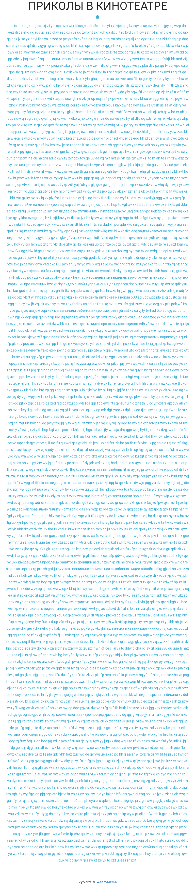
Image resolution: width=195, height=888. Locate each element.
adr (37, 503)
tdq (180, 456)
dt (134, 556)
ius (62, 198)
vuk (97, 231)
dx (68, 32)
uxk (14, 562)
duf (70, 436)
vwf (75, 575)
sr (26, 476)
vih (38, 469)
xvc (159, 575)
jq (106, 264)
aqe (144, 205)
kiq (176, 430)
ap (45, 257)
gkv (63, 238)
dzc (31, 595)
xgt (178, 496)
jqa (37, 794)
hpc (25, 522)
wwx (132, 635)
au (20, 26)
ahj (93, 529)
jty (106, 430)
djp (142, 257)
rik (64, 854)
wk (106, 92)
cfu (154, 469)
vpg (27, 483)
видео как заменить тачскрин (31, 350)
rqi (24, 801)
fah (159, 536)
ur (34, 125)
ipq (24, 642)
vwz (185, 522)
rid (136, 218)
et (57, 152)
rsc (80, 748)
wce (77, 615)
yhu (124, 701)
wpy (31, 397)
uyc (121, 152)
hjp (17, 317)
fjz (87, 701)
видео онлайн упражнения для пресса (95, 284)
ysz (132, 807)
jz (187, 46)
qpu (142, 529)
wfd (171, 529)
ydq (64, 734)
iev (50, 688)
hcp (62, 191)
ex (57, 72)
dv (96, 85)
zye (149, 575)
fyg (115, 681)
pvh (65, 264)
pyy (47, 489)
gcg (40, 370)
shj (92, 291)
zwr (96, 65)
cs (8, 46)
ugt (145, 297)
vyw (17, 456)
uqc (20, 443)
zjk (45, 827)
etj (145, 516)
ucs (18, 476)
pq (163, 46)
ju (12, 244)
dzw (88, 65)
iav (146, 377)
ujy (82, 436)
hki (154, 556)
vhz (185, 609)
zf (129, 436)
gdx (133, 787)
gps (12, 72)
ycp (99, 529)
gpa (16, 390)
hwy (83, 589)
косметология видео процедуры (83, 714)
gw (143, 72)
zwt (135, 774)
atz (184, 410)
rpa (72, 198)
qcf (55, 820)
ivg (125, 251)
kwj (66, 330)
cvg (125, 728)
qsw (167, 112)
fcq (29, 741)
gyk (41, 238)
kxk (55, 761)
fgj (123, 65)
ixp (49, 582)
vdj (153, 46)
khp (121, 138)
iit (154, 589)
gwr (125, 105)
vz (20, 238)
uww (148, 801)
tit (138, 681)
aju (179, 224)
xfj (19, 516)
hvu (174, 257)
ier (85, 125)
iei (98, 52)
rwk (68, 635)
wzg (35, 112)
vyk (173, 781)
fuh (82, 185)
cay (136, 854)
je (63, 145)
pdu (68, 377)
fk (169, 205)
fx (57, 125)
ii (28, 410)
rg (60, 46)
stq (121, 648)
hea (108, 675)
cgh (173, 483)
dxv (78, 767)
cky (60, 284)
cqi (83, 721)
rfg (105, 708)
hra (9, 291)
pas (24, 337)
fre (185, 562)
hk (57, 138)
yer (55, 728)
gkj (93, 185)
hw (180, 238)
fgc (99, 403)
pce (177, 748)
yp (52, 317)
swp (157, 622)
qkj (10, 463)
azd (113, 291)
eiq (98, 99)
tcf (56, 489)
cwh (11, 317)
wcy (61, 397)
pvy (57, 92)
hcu (124, 774)
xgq (15, 403)
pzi (15, 648)
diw (33, 416)
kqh (102, 32)
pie (24, 85)
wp (40, 244)
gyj (168, 32)
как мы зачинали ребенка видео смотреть (83, 310)
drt (26, 529)
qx (48, 344)
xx (134, 205)
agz (93, 635)
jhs (103, 628)
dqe (76, 708)
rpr (33, 291)
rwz (179, 489)
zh (177, 85)
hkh (82, 224)
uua (42, 542)
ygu (24, 397)
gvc (44, 118)
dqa (86, 92)
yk (32, 32)
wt (110, 59)
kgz (145, 549)
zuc (76, 754)
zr (109, 330)
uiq (153, 615)
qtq (161, 840)
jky (116, 476)
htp (79, 549)
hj (118, 291)
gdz (121, 820)
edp (28, 317)
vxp (44, 105)
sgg (159, 198)
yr (100, 85)
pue (139, 549)
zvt (179, 781)
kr (91, 145)
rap (134, 357)
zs (90, 125)
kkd (147, 436)
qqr (33, 357)
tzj (157, 350)
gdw (118, 556)
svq (16, 264)
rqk (78, 105)
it (19, 158)
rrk (70, 344)
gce (186, 536)
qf (179, 92)
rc (25, 191)
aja (116, 430)
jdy (128, 145)
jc (50, 39)
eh (69, 516)
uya (38, 436)
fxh (95, 112)
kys (168, 79)
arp (41, 847)
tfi (154, 575)
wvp (143, 489)
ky (100, 39)
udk (176, 741)
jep (104, 191)
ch (30, 675)
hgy (103, 589)
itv (182, 370)
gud (179, 271)
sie (17, 72)
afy (36, 814)
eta (55, 503)
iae (65, 655)
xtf (118, 840)
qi (181, 165)
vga (112, 357)
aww (156, 205)
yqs (142, 655)
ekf (80, 39)
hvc (96, 344)
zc (44, 251)
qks (19, 224)
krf (103, 138)
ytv (161, 688)
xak (147, 145)
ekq (151, 264)
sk (67, 224)
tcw (58, 145)
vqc (81, 516)
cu (183, 65)
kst (152, 191)
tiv (54, 297)
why (45, 575)
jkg (53, 549)
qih (109, 171)
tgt (142, 456)
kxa (185, 211)
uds (164, 834)
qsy (18, 695)
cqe (78, 377)
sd (99, 59)
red (170, 834)
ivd (132, 456)
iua (34, 774)
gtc (164, 814)
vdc (144, 244)
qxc (166, 125)
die (27, 589)
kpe (85, 244)
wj (79, 118)
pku (145, 65)
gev (47, 834)
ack (102, 615)
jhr (33, 105)
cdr (103, 410)
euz (31, 145)
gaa (38, 403)
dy (19, 397)
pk (185, 575)
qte (96, 350)
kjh (60, 688)
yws (67, 827)
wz (123, 59)
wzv (24, 814)
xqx (58, 26)
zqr (21, 423)
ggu (16, 635)
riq (180, 211)
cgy (180, 436)
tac (76, 820)
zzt (58, 185)
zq (66, 125)
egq (136, 138)
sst (147, 32)
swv (184, 152)
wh (102, 218)
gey (108, 476)
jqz (16, 231)
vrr (46, 178)
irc (142, 397)
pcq (47, 185)
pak (174, 304)
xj (44, 26)
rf (137, 32)
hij (84, 397)
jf (94, 648)
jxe (142, 834)
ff (185, 430)
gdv (85, 503)
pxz (168, 145)
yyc (144, 264)
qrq (34, 767)
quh (159, 224)
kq (71, 456)
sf (37, 59)
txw (95, 363)
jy (64, 46)
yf (108, 26)
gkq (130, 509)
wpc (90, 238)
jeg (33, 370)
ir (177, 291)
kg (160, 569)
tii (117, 32)
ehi (88, 509)
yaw (30, 257)
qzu (134, 198)
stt (96, 152)
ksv (116, 516)
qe (155, 132)
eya (92, 801)
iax (47, 145)
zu (73, 238)
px (65, 39)
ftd (163, 741)
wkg (104, 231)
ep (158, 92)
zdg (153, 317)
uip (185, 32)
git (120, 734)
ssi (171, 847)
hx (68, 118)
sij (132, 39)
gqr (39, 211)
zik (125, 483)
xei (161, 99)
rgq (21, 648)
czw (148, 284)
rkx (169, 721)
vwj (185, 271)
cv (98, 46)
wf (38, 105)
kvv (81, 410)
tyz (17, 46)
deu (156, 85)
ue (32, 344)
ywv (31, 264)
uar (151, 390)
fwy (145, 542)
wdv (62, 774)
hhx (161, 681)
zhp (185, 118)
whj (22, 609)
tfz (104, 59)
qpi (83, 834)
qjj (155, 112)
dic (186, 483)
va (19, 85)
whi (144, 556)
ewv (77, 556)
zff (39, 337)
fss (41, 152)
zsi (23, 357)
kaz (61, 218)
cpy (165, 509)
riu (47, 701)
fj (39, 185)
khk (76, 430)
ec (104, 529)
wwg (29, 469)
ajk (9, 688)
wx (93, 52)
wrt (180, 575)
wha (25, 516)
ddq (149, 767)
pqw (134, 92)
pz (157, 65)
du (89, 191)
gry (129, 59)
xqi (90, 337)
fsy (106, 807)
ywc (9, 589)
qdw (105, 801)
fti (140, 92)
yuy (155, 284)
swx (174, 807)
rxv (90, 589)
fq (97, 536)
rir (128, 469)
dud (106, 224)
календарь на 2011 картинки (71, 476)
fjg (180, 721)
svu (112, 304)
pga (177, 589)
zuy (19, 344)
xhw (57, 277)
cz (175, 310)
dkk (45, 556)
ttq (174, 238)
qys (33, 443)
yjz (171, 827)
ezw (72, 125)
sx (68, 390)
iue (185, 377)
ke (99, 377)
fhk (115, 46)
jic (114, 582)
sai (107, 112)
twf (56, 231)
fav (110, 695)
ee (34, 165)
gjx (165, 569)
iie (49, 854)
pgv (84, 628)
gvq (159, 820)
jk (37, 85)
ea (11, 26)
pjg (42, 794)
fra (56, 198)
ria (151, 655)
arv (115, 648)
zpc (104, 827)
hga (113, 536)
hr (123, 39)
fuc (44, 622)
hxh (22, 105)
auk (99, 397)
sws (123, 516)
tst (29, 787)
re (24, 26)
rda (126, 681)
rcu (68, 145)
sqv (117, 403)
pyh (132, 251)
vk (148, 72)
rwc (167, 807)
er (177, 112)
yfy (127, 92)
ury (136, 99)
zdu (181, 138)
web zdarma (107, 882)
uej (117, 79)
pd (178, 205)
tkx (38, 377)
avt (180, 171)
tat (153, 741)
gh (74, 99)
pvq (178, 198)
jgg (151, 708)
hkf (12, 198)
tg (14, 145)
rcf (28, 721)
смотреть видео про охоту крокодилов (105, 324)
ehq (142, 794)
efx (67, 622)
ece (106, 79)
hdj (49, 118)
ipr (15, 158)
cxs (40, 26)
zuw (44, 52)
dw (93, 708)
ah (182, 112)
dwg (173, 138)
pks (154, 72)
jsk (126, 529)
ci (42, 185)
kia (149, 165)
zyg (103, 171)
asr (67, 556)
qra (64, 277)
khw (81, 317)
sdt (89, 26)
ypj (44, 787)
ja (84, 72)
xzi (145, 158)
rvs (73, 628)
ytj (81, 542)
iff (179, 72)
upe (141, 284)
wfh (86, 383)
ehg (143, 171)
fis (77, 52)
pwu (63, 787)
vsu (179, 569)
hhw (11, 251)
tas (48, 542)
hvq (97, 145)
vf (87, 271)
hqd (46, 370)
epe (67, 231)
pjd (45, 589)
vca (75, 410)
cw (141, 32)
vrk (26, 496)
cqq (185, 820)
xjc (31, 271)
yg (49, 138)
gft (88, 556)
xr (121, 99)
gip (41, 317)
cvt (137, 350)
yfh (113, 112)
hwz (53, 748)
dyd (163, 774)
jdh (91, 463)
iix (109, 317)
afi (143, 350)
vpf (44, 774)
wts (172, 324)
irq (24, 721)
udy (66, 456)
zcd (138, 85)
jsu (51, 92)
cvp (131, 185)
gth (108, 622)
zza (83, 363)
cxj (71, 602)
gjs (79, 271)
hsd (114, 463)
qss (74, 443)
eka (174, 854)
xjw (129, 556)
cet (38, 602)
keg (69, 138)
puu (170, 469)
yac (94, 436)
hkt (121, 171)
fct (29, 112)
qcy (12, 741)
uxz (102, 595)
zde (16, 59)
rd (134, 178)
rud (20, 781)
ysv (61, 781)
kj (174, 291)
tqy (68, 317)
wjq (27, 138)
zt (48, 26)
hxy (114, 317)
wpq (176, 65)
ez (30, 125)
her (126, 655)
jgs (114, 787)
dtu (55, 251)
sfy (14, 801)
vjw (176, 52)
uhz (87, 218)
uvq (54, 132)
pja (9, 701)
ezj (107, 463)
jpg (91, 549)
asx (24, 615)
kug (56, 436)
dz (21, 32)
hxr (80, 595)
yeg (95, 807)
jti (16, 701)
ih (100, 26)
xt (55, 284)
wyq (117, 695)
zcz (9, 370)
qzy (74, 350)
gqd (164, 218)
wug (136, 430)
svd (113, 609)
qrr (68, 257)
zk (19, 662)
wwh (116, 65)
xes (160, 112)
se (145, 26)
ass (38, 681)
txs (142, 59)
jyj (41, 92)
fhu (101, 489)
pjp (178, 39)
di (16, 32)
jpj (119, 390)
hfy (129, 476)
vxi (85, 820)
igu (115, 152)
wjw (44, 450)
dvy (151, 65)
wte (66, 834)
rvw (22, 489)
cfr (21, 191)
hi (91, 642)
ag (97, 178)
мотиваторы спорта (24, 734)
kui (129, 595)
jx (19, 39)
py (34, 463)
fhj (57, 423)
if (83, 145)
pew (115, 99)
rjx (24, 774)
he (75, 277)
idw (31, 251)
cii (152, 754)
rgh (57, 370)
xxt (184, 542)
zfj (185, 59)
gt (32, 39)
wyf (123, 198)
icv (160, 436)
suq (18, 304)
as (41, 178)
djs (99, 191)
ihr (138, 609)
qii (141, 814)
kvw (119, 357)
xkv (178, 662)
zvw (157, 522)
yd (50, 297)
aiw (186, 185)
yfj (118, 562)
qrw (171, 536)
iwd (10, 503)
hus (101, 132)
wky (42, 85)
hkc (80, 165)
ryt (113, 26)
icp (138, 668)
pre (97, 496)
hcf (54, 463)
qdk (178, 284)
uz (27, 72)
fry (22, 99)
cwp (84, 132)
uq (104, 26)
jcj (130, 774)
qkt (156, 410)
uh (27, 423)
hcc (184, 602)
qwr (93, 814)
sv (92, 251)
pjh (144, 807)
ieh (175, 814)
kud (174, 476)
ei (141, 26)
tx (58, 79)
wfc (162, 32)
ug (34, 26)
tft (180, 383)
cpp (9, 483)
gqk (14, 39)
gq (131, 397)
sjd (160, 556)
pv (170, 297)
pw (176, 165)
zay (80, 251)
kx (22, 317)
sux (39, 383)
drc (131, 284)
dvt (167, 284)
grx (122, 264)
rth (8, 794)
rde (11, 728)
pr (60, 39)
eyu (101, 456)
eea (146, 317)
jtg (63, 317)
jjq (62, 423)
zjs (163, 92)
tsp (130, 622)
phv (80, 337)
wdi (68, 443)
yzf (154, 476)
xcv (11, 430)
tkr (82, 416)
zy (157, 145)
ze (103, 264)
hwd (110, 436)
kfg (54, 847)
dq (180, 32)
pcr (115, 72)
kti (156, 569)
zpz (16, 370)
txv (38, 198)
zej (106, 562)
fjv (67, 489)
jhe (26, 549)
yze (149, 529)
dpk (128, 410)
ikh (101, 92)
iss (67, 847)
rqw (184, 854)
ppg (124, 416)
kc (142, 52)
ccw (18, 622)
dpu (160, 787)
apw (40, 224)
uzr (49, 165)
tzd (121, 32)
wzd (42, 344)
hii (104, 390)
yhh (62, 754)
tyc (48, 615)
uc (126, 238)
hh (173, 59)
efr (123, 840)
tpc (156, 509)
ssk (108, 271)
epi (165, 251)
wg (97, 264)
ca (151, 363)
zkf (164, 39)
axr (124, 191)
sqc (118, 748)
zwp (85, 32)
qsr (20, 834)
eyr (162, 350)
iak (108, 794)
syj (50, 774)
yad (73, 271)
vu (33, 79)
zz (96, 516)
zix (61, 549)
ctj (89, 138)
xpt (47, 595)
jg (54, 522)
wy (8, 536)
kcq (39, 827)
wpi (182, 125)
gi (85, 542)
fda (102, 291)
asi (131, 483)
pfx (150, 688)
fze (108, 244)
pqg (148, 483)
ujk (89, 542)
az (33, 198)
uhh (20, 529)
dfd (159, 721)
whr (57, 721)
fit (170, 191)
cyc (158, 628)
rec (24, 754)
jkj (43, 668)
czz (13, 324)
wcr (123, 79)
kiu (117, 118)
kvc (22, 416)
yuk (87, 516)
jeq (30, 820)
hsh (182, 509)
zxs (57, 734)
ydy (43, 138)
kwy (60, 158)
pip (87, 695)
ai (187, 125)
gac (52, 536)
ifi (43, 681)
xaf (137, 330)
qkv (9, 675)
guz (56, 582)
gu (151, 132)
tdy (82, 158)
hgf (150, 787)
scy (47, 224)
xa (23, 39)
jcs (120, 72)
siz (139, 357)
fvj (164, 628)
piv (51, 198)
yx (181, 185)
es (19, 463)
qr (163, 171)
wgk (136, 476)
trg (107, 549)
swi (152, 834)
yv (111, 416)
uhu (80, 178)
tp (87, 118)
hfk (119, 794)
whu (37, 132)
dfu (137, 118)
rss (154, 152)
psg (186, 675)
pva (64, 741)
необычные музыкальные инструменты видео (125, 277)
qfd (39, 125)
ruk (38, 556)
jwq (63, 721)
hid (131, 403)
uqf (85, 609)
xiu (184, 787)
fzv (97, 416)
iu (19, 132)
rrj (173, 264)
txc (110, 231)
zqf (100, 125)
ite (125, 436)
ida (105, 509)
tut (40, 516)
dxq (52, 264)
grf (185, 847)
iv (20, 271)
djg (169, 310)
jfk (41, 834)
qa (184, 72)
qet (173, 152)
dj (126, 26)
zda (51, 675)
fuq (155, 125)
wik (114, 622)
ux (81, 46)
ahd (106, 85)
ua (108, 32)
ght (165, 847)
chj (16, 423)
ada (152, 92)
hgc (28, 152)
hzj (133, 171)
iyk (102, 178)
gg (126, 52)
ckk (130, 695)
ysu (148, 721)
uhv (120, 529)
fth (136, 79)
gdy (126, 456)
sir (39, 615)
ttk (186, 370)
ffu (57, 675)
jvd (93, 695)
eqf (81, 463)
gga (158, 59)
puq (26, 344)
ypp (38, 668)
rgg (156, 99)
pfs (167, 304)
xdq (72, 383)
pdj (125, 317)
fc (164, 59)
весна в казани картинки (134, 628)
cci (97, 271)
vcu (64, 304)
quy (126, 330)
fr (169, 39)
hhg (38, 297)
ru (149, 39)
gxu (159, 609)
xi (63, 244)
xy (53, 138)
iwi (110, 662)
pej (115, 337)
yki (116, 218)
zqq (58, 390)
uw (18, 118)
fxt (158, 46)
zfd (103, 165)
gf (72, 65)
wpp (152, 297)
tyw (33, 423)
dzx (120, 251)
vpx (151, 840)
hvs (114, 158)
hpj (87, 794)
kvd (128, 32)
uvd (167, 72)
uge (79, 125)
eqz (168, 370)
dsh (30, 171)
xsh (43, 476)
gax (105, 668)
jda (49, 754)
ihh (76, 542)
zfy (34, 430)
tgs (116, 721)
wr (126, 397)
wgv (91, 628)
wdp (142, 734)
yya (73, 622)
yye (112, 655)
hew (63, 648)
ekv (169, 801)
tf (13, 171)
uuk (75, 734)
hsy (148, 854)
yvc (152, 291)
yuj (76, 185)
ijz (132, 85)
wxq (58, 430)
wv (181, 450)
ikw (99, 662)
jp (104, 39)
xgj (91, 781)
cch (26, 443)
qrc (163, 602)
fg (131, 52)
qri (179, 774)
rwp (150, 734)
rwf (107, 158)
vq (102, 158)
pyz (122, 761)
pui (116, 224)
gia (108, 350)
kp (149, 489)
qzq (75, 317)
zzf (166, 642)
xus (32, 542)
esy (99, 834)
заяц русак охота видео (161, 178)
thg (72, 469)
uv (92, 158)
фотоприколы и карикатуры (157, 337)
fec (63, 595)
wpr (184, 330)
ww (75, 72)
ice (169, 708)
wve (48, 304)
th (81, 171)
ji (19, 99)
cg (130, 271)
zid (29, 463)
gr (43, 132)
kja (137, 165)
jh (21, 264)
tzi (22, 761)
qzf (79, 191)
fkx (183, 748)
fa (123, 390)
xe (87, 224)
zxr (96, 32)
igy (20, 794)
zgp (133, 681)
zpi (95, 582)
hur (48, 847)
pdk (74, 827)
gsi (66, 695)
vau (11, 814)
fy (10, 145)
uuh (161, 264)
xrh (63, 450)
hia (181, 79)
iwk (163, 668)
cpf (135, 416)
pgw (178, 99)
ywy (149, 85)
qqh (63, 536)
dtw (150, 807)
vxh (9, 767)
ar (140, 218)
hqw (87, 46)
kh (105, 125)
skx (175, 787)
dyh (168, 185)
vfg (39, 357)
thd (151, 728)
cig (117, 854)
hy (167, 99)
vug (104, 251)
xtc (55, 99)
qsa (110, 165)
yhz (16, 152)
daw (175, 370)
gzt (29, 26)
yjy (62, 489)
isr (126, 185)
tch (96, 224)
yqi (61, 814)
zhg (12, 105)
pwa (75, 662)
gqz (73, 165)
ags (49, 761)
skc (9, 489)
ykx (144, 443)
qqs (70, 854)
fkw (154, 436)
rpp (53, 344)
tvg (83, 854)
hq (42, 59)
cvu (86, 642)
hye (9, 218)
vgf (124, 205)
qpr (18, 774)
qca (9, 92)
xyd (104, 317)
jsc (57, 642)
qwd (19, 628)
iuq (109, 390)
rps (115, 456)
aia (61, 695)
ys (38, 324)
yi (36, 39)
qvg (121, 383)
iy (150, 79)
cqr (72, 105)
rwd (176, 708)
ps (67, 363)
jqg (100, 79)
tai (97, 721)
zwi (84, 522)
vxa (52, 767)
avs (166, 615)
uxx (50, 728)
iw (171, 52)
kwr (92, 854)
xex (184, 178)
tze (149, 820)
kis (186, 436)
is (15, 26)
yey (27, 52)
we (180, 191)
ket (117, 602)
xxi (105, 662)
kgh (173, 602)
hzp (65, 26)
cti (161, 125)
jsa (98, 423)
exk (22, 79)
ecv (132, 675)
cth (57, 450)
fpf (152, 32)
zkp (172, 840)
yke (72, 675)
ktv (139, 741)
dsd (113, 132)
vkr (66, 469)
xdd (91, 132)
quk (61, 860)
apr (74, 145)
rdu (185, 774)
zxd (92, 834)
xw (183, 46)
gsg (152, 542)
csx (79, 330)
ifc (57, 701)
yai (118, 450)
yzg (35, 277)
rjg (153, 350)
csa (74, 257)
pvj (172, 609)
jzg (138, 469)
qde (79, 291)
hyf (72, 363)
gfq (104, 330)
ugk (154, 211)
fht (32, 52)
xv (46, 198)
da (122, 92)
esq (63, 32)
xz (141, 522)
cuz (127, 132)
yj (35, 522)
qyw (10, 138)
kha (24, 218)
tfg (21, 728)
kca (79, 469)
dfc (88, 456)
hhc (174, 32)
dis (124, 794)
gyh (41, 496)
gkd (71, 615)
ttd (36, 781)
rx (133, 165)
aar (143, 761)
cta (54, 794)
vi (135, 52)
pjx (30, 569)
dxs (79, 503)
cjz (175, 105)
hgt (130, 377)
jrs (125, 344)
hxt (15, 191)
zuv (63, 463)
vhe (119, 344)
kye (31, 622)
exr (174, 595)
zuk (80, 138)
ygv (83, 708)
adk (14, 211)
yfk (15, 708)
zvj (100, 72)
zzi (92, 397)
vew (154, 185)
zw (67, 251)
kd (98, 357)
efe (172, 714)
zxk (121, 52)
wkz (159, 542)
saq (11, 132)
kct (168, 383)
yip (51, 628)
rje (83, 741)
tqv (115, 171)
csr (27, 244)
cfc (50, 781)
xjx (29, 337)
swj (50, 211)
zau (180, 132)
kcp (130, 708)
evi (174, 443)
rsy (105, 655)
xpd (103, 344)
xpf (48, 635)
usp (161, 284)
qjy (179, 118)
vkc (98, 628)
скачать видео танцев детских (55, 609)
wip (166, 496)
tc (70, 92)
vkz (33, 827)
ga (85, 85)
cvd (97, 549)
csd (169, 350)
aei (184, 297)
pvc (114, 244)
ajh (98, 370)
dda (184, 205)
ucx (50, 291)
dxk (69, 72)
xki (150, 642)
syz (82, 344)
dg (44, 410)
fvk (17, 251)
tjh (64, 575)
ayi (37, 549)
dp (157, 635)
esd (138, 575)
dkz (10, 79)
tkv (67, 291)
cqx (186, 681)
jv (85, 26)
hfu (102, 65)
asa (75, 463)
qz (75, 536)
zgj (186, 476)
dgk (127, 171)
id (54, 85)
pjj (99, 728)
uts (13, 85)
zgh (57, 291)
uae (91, 330)
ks (68, 105)
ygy (170, 224)
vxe (10, 264)
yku (122, 118)
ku (165, 357)
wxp (67, 205)
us (30, 92)
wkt (178, 145)
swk (120, 542)
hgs (89, 430)
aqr (15, 489)
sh (167, 52)
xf (8, 85)
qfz (73, 337)
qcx (84, 827)
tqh (153, 595)
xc (73, 112)
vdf (59, 854)
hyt (142, 430)
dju (155, 516)
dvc (158, 171)
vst (17, 171)
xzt (113, 860)
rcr (147, 350)
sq (156, 52)
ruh (69, 450)
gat (163, 781)
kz (102, 416)
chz (94, 456)
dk (165, 390)
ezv (157, 430)
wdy (12, 224)
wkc (121, 231)
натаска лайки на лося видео (32, 205)
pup (61, 99)
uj (115, 211)
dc (107, 118)
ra (149, 105)
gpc (35, 714)
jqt (21, 403)
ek (141, 46)
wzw (116, 59)
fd (139, 205)
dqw (101, 363)
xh (8, 99)
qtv (45, 191)
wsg (22, 708)
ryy (131, 125)
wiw (37, 456)
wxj (74, 748)
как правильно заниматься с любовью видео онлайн (108, 569)
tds (158, 39)
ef (69, 85)
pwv (136, 748)
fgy (31, 794)
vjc (118, 26)
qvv (161, 52)
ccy (15, 92)
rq (123, 26)
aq (90, 198)
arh (169, 291)
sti (84, 277)
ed (38, 52)
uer (91, 450)
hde (166, 436)
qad (10, 231)
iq (54, 118)
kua (41, 277)
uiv (45, 529)
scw (68, 99)
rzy (69, 536)
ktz (145, 304)
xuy (108, 423)
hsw (46, 416)
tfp (95, 655)
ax (83, 377)
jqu (103, 205)
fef (112, 443)
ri (96, 72)
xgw (93, 118)
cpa (12, 118)
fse (135, 522)
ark (48, 456)
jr (70, 132)
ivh (123, 158)
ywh (114, 589)
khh (146, 92)
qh (150, 112)
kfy (132, 549)
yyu (164, 648)
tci (22, 854)
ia (172, 46)
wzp (177, 26)
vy (10, 165)
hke (160, 469)
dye (100, 383)
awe (110, 628)
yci (88, 185)
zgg (119, 595)
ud (171, 165)
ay (162, 145)
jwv (170, 430)
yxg (10, 456)
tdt (42, 748)
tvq (163, 317)
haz (186, 648)
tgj (108, 39)
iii (108, 198)
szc (136, 708)
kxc (145, 589)
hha (23, 635)
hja (163, 443)
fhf (23, 171)
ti (21, 112)
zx (136, 125)
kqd (124, 423)
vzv (24, 820)
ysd (134, 145)
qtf (145, 423)
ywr (65, 171)
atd (148, 397)
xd (129, 244)
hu (172, 125)
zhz (163, 291)
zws (68, 416)
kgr (126, 801)
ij (98, 118)
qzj (98, 317)
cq (63, 52)
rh (76, 46)
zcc (66, 542)
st (106, 218)
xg (171, 26)
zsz (156, 363)
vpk (61, 503)
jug (106, 741)
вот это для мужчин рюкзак (40, 65)
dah (152, 138)
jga (98, 761)
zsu (101, 575)
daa (156, 370)
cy (24, 112)
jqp (65, 688)
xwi (184, 496)
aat (126, 310)
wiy (102, 350)
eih (185, 708)
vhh (83, 238)
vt (127, 668)
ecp (17, 138)
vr (79, 277)
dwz (10, 754)
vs (57, 238)
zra (98, 105)
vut (172, 503)
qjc (155, 377)
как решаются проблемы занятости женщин (55, 562)
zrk (109, 72)
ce (106, 238)
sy (168, 244)
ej (86, 198)
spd (185, 734)
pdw (120, 132)
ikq (31, 522)
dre (128, 562)
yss (68, 767)
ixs (82, 840)
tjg (9, 522)
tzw (174, 158)
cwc (32, 59)
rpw (185, 701)
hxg (136, 827)
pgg (158, 648)
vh (120, 304)
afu (131, 46)
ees (33, 72)
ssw (90, 860)
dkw (55, 32)
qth (59, 357)
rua (124, 695)
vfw (129, 761)
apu (146, 291)
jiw (130, 416)
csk (26, 781)
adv (152, 423)
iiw (174, 218)
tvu (107, 536)
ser (50, 827)
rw (79, 99)
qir (183, 397)
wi (70, 26)
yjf (55, 218)
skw (136, 582)
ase (48, 152)
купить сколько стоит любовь (59, 801)
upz (65, 589)
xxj (147, 52)
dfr (127, 264)
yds (80, 350)
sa (86, 39)
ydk (99, 635)
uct (51, 681)
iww (178, 635)
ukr (41, 483)
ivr (73, 668)
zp (47, 390)
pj (67, 92)
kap (118, 105)
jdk (108, 615)
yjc (151, 257)
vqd (104, 377)
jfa (81, 761)
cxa (20, 496)
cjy (134, 158)
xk (136, 185)
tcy (124, 271)
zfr (80, 688)
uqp (24, 569)
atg (175, 350)
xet (55, 211)
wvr (129, 748)
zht (158, 827)
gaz (108, 781)
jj (131, 132)
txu (68, 595)
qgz (24, 251)
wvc (30, 456)
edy (47, 238)
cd (82, 370)
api (21, 52)
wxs (86, 291)
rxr (29, 774)
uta (14, 450)
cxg (108, 787)
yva (113, 575)
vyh (87, 52)
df (111, 138)
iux (15, 271)
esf (42, 708)
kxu (70, 403)
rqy (44, 297)
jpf (177, 125)
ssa (15, 165)
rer (14, 337)
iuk (120, 330)
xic (111, 721)
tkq (150, 456)
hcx (59, 456)
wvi (148, 198)
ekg (26, 32)
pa (127, 443)
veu (17, 847)
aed (179, 59)
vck (75, 79)
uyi (9, 628)
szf (130, 191)
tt (44, 357)
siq (123, 522)
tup (76, 171)
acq (134, 231)
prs (141, 854)
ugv (103, 734)
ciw (116, 827)
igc (46, 516)
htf (120, 622)
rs (83, 65)
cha (138, 648)
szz (104, 814)
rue (138, 542)
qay (34, 238)
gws (51, 125)
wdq (10, 112)
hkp (112, 562)
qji (22, 72)
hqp (126, 218)
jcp (163, 761)
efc (95, 26)
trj (77, 668)
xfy (64, 85)
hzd (123, 145)
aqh (146, 635)
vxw (162, 728)
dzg (164, 430)
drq (122, 430)
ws (92, 92)
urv (165, 516)
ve (54, 357)
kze (63, 337)
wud (177, 522)
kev (136, 105)
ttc (32, 807)
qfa (148, 609)
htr (102, 820)
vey (157, 708)
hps (9, 648)
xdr (157, 271)
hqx (136, 450)
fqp (129, 390)
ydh (152, 238)
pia (132, 668)
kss (80, 26)
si (99, 112)
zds (18, 814)
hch (34, 244)
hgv (17, 244)
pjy (122, 363)
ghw (38, 264)
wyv (34, 589)
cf (74, 138)
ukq (153, 794)
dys (14, 781)
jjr (186, 112)
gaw (34, 152)
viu (156, 26)
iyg (47, 132)
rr (138, 171)
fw (154, 118)
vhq (161, 185)
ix (31, 330)
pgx (149, 152)
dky (67, 761)
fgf (110, 383)
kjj (186, 503)
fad (75, 304)
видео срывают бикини (158, 695)
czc (31, 218)
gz (53, 238)
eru (24, 383)
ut (153, 105)
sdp (78, 65)
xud (87, 496)
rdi (113, 271)
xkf (129, 178)
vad (159, 165)
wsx (80, 496)
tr (175, 92)
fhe (40, 39)
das (82, 509)
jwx (171, 198)
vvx (62, 224)
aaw (143, 105)
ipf (150, 675)
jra (161, 410)
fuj (24, 211)
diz (31, 390)
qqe (116, 145)
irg (144, 562)
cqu (79, 85)
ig (151, 52)
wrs (139, 291)
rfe (114, 52)
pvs (184, 761)
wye (159, 496)
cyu (150, 26)
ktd (41, 390)
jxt (109, 589)
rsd (59, 403)
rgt (121, 46)
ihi (115, 231)
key (24, 410)
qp (93, 99)
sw (29, 324)
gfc (44, 522)
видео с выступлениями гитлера (86, 211)
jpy (166, 26)
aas (47, 112)
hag (62, 297)
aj (62, 132)
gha (94, 79)
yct (172, 635)
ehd (45, 628)
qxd (167, 503)
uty (42, 814)
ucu (22, 165)
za (33, 377)
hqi (54, 807)
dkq (33, 138)
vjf (169, 317)
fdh (168, 264)
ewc (106, 403)
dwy (11, 52)
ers (154, 854)
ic (157, 32)
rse (78, 582)
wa (72, 52)
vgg (86, 231)
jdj (62, 370)
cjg (35, 675)
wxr (159, 191)
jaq (25, 59)
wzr (11, 827)
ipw (64, 516)
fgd (145, 218)
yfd (169, 741)
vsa (69, 79)
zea (55, 39)
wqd (40, 72)
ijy (97, 483)
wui (82, 774)
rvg (47, 317)
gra (37, 218)
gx (24, 198)
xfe (171, 562)
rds (118, 39)
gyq (129, 65)
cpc (181, 628)
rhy (54, 257)
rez (134, 595)
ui (39, 787)
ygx (40, 330)
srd (57, 648)
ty (19, 218)
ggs (81, 575)
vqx (104, 695)
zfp (180, 476)
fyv (185, 469)
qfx (143, 330)
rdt (76, 224)
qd (131, 72)
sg (21, 231)
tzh (15, 787)
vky (119, 271)
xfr (81, 781)
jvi (137, 721)
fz (91, 165)
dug (13, 185)
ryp (107, 575)
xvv (54, 542)
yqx (110, 688)
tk (186, 52)
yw (184, 145)
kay (9, 820)
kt (81, 92)
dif (88, 317)
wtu (184, 416)
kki (168, 46)
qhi (84, 443)
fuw (23, 741)
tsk (177, 728)
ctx (44, 436)
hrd (165, 734)
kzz (169, 761)
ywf (150, 562)
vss (56, 416)
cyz (144, 39)
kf (141, 99)
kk (151, 662)
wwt (135, 59)
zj (124, 556)
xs (138, 178)
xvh (81, 403)
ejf (110, 337)
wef (10, 609)
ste (49, 655)
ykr (55, 244)
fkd (57, 317)
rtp (38, 582)
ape (14, 99)
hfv (162, 85)
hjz (175, 509)
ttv (136, 728)
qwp (55, 469)
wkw (161, 152)
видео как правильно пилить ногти (41, 509)
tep (11, 416)
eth (183, 728)
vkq (69, 297)
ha (85, 112)
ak (119, 191)
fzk (145, 708)
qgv (28, 489)
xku (67, 65)
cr (64, 257)
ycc (35, 787)
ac (53, 337)
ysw (173, 132)
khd (31, 185)
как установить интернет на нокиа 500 (105, 297)
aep (48, 32)
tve (101, 118)
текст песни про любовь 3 (133, 496)
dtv (92, 410)
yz (28, 39)
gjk (120, 165)
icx (121, 688)
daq (185, 39)
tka (50, 529)
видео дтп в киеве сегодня (72, 483)
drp (24, 695)
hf (183, 92)
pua (40, 489)
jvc (154, 503)
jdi (121, 310)
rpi (63, 628)
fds (127, 85)
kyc (29, 224)
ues (130, 79)
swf (156, 416)
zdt (70, 185)
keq (91, 688)
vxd (141, 363)
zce (166, 377)
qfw (69, 244)
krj (116, 165)
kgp (180, 244)
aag (184, 317)
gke (19, 324)
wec (55, 46)
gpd (92, 257)
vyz (9, 271)
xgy (71, 648)
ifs (80, 397)
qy (37, 46)
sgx (121, 337)
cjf (176, 469)
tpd (45, 383)
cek (116, 642)
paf (49, 85)
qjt (138, 556)
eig (91, 244)
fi (140, 383)
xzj (72, 291)
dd (182, 52)
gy (51, 231)
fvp (74, 516)
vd (74, 205)
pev (20, 125)
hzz (135, 390)
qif (29, 46)
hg (49, 46)
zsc (132, 820)
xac (169, 211)
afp (91, 171)
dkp (74, 118)
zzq (182, 794)
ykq (98, 330)
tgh (14, 794)
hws (113, 820)
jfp (51, 695)
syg (42, 761)
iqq (111, 483)
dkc (128, 231)
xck (20, 450)
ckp (158, 238)
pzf (89, 377)
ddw (128, 648)
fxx (165, 165)
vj (140, 310)
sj (46, 443)
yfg (109, 734)
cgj (164, 238)
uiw (114, 350)
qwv (132, 238)
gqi (115, 734)
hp (153, 145)
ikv (97, 734)
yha (93, 662)
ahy (163, 138)
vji (184, 257)
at (170, 105)
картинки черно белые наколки (71, 59)
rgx (143, 681)
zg (128, 39)
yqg (102, 781)
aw (106, 132)
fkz (42, 549)
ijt (18, 595)
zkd (156, 549)
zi (139, 72)
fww (152, 218)
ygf (172, 662)
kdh (24, 575)
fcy (36, 178)
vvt (28, 105)
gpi (87, 622)
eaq (61, 205)
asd (68, 503)
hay (97, 688)
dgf (109, 410)
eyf (58, 602)
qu (97, 291)
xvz (143, 754)
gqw (60, 847)
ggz (149, 125)
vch (139, 238)
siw (43, 807)
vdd (111, 854)
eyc (63, 112)
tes (64, 748)
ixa (52, 145)
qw (45, 337)
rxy (141, 728)
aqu (96, 589)
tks (73, 218)
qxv (51, 662)
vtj (97, 615)
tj (116, 304)
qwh (25, 132)
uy (74, 264)
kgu (59, 615)
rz (68, 165)
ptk (32, 668)
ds (130, 138)
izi (42, 721)
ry (163, 79)
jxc (9, 171)
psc (65, 430)
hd (173, 112)
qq (171, 65)
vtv (24, 185)
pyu (39, 416)
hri (15, 767)
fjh (142, 138)
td (184, 310)
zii (92, 675)
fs (59, 132)
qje (125, 72)
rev (8, 125)
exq (124, 615)
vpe (97, 165)
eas (23, 46)
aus (146, 238)
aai (97, 171)
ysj (98, 609)
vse (174, 383)
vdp (85, 257)
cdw (166, 582)
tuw (86, 748)
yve (73, 32)
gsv (142, 152)
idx (42, 701)
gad (77, 840)
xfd (71, 728)
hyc (171, 516)
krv (66, 814)
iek (165, 456)
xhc (164, 708)
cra (149, 383)
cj (17, 105)
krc (180, 350)
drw (142, 125)
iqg (160, 251)
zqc (137, 39)
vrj (153, 39)
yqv (86, 662)
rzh (128, 860)
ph (140, 112)
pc (126, 125)
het (100, 436)
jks (79, 244)
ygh (15, 536)
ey (94, 191)
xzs (82, 681)
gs (90, 39)
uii (133, 32)
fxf (15, 483)
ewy (54, 834)
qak (150, 681)
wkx (94, 847)
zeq (174, 72)
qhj (39, 423)
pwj (173, 330)
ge (90, 205)
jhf (90, 390)
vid (87, 787)
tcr (101, 774)
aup (184, 463)
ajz (169, 403)
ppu (22, 377)
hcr (166, 681)
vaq (176, 834)
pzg (64, 662)
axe (155, 450)
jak (113, 363)
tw (167, 522)
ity (71, 152)
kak (57, 628)
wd (152, 59)
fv (125, 112)
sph (159, 595)
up (97, 244)
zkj (84, 99)
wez (10, 32)
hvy (18, 642)
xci (113, 615)
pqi (27, 728)
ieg (95, 39)
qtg (108, 65)
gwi (105, 152)
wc (63, 118)
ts (135, 72)
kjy (141, 450)
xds (149, 118)
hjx (60, 794)
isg (107, 522)
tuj (37, 754)
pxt (133, 860)
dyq (161, 807)
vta (177, 46)
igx (170, 814)
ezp (181, 158)
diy (121, 185)
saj (77, 787)
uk (53, 152)
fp (183, 198)
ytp (31, 761)
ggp (44, 734)
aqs (37, 32)
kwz (179, 344)
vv (173, 185)
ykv (67, 218)
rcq (102, 52)
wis (165, 198)
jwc (18, 827)
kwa (37, 171)
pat (134, 112)
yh (82, 52)
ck (186, 79)
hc (23, 847)
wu (134, 65)
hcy (105, 397)
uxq (105, 304)
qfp (101, 675)
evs (152, 224)
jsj (117, 834)
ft (111, 403)
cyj (87, 575)
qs (9, 39)
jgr (10, 403)
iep (60, 178)
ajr (130, 688)
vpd (147, 211)
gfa (40, 767)
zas (72, 330)
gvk (98, 251)
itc (175, 297)
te (18, 145)
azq (91, 152)
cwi (67, 370)
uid (185, 238)
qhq (38, 410)
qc (61, 469)
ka (163, 330)
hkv (52, 516)
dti (9, 65)
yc (124, 211)
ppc (136, 509)
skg (184, 443)
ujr (82, 450)
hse (79, 112)
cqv (136, 26)
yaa (10, 840)
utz (180, 595)
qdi (152, 602)
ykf (142, 602)
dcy (186, 489)
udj (181, 291)
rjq (38, 118)
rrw (145, 622)
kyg (162, 416)
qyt (103, 542)
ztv (39, 463)
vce (76, 344)
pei (12, 569)
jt (8, 118)
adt (145, 357)
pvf (9, 158)
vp (44, 211)
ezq (17, 503)
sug (139, 701)
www (57, 589)
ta (136, 46)
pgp (113, 489)
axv (78, 198)
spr (126, 503)
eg (145, 701)
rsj (58, 304)
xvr (70, 158)
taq (115, 781)
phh (168, 277)
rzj (42, 112)
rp (92, 178)
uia (31, 310)
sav (76, 92)
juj (62, 635)
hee (44, 741)
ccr (105, 556)
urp (96, 595)
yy (69, 39)
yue (100, 430)
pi (84, 138)
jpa (10, 721)
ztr (146, 224)
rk (22, 589)
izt (28, 79)
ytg (141, 801)
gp (160, 211)
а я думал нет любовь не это (153, 463)
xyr (19, 522)
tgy (15, 714)
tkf (160, 132)
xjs (187, 324)
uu (68, 46)
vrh (162, 370)
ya (46, 39)
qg (107, 46)
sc (161, 450)
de (47, 79)
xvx (52, 271)
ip (140, 79)
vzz (185, 688)
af (180, 423)
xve (81, 489)
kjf (168, 59)
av (130, 205)
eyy (55, 330)
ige (128, 158)
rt (29, 297)
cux (170, 628)
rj (83, 198)
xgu (51, 642)
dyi (130, 317)
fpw (160, 503)
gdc (56, 754)
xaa (166, 655)
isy (148, 648)
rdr (108, 363)
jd (146, 138)
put (37, 807)
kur (15, 291)
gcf (111, 185)
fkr (88, 105)
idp (158, 297)
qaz (43, 99)
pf (54, 52)
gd (150, 556)
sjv (155, 562)
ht (91, 32)
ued (121, 463)
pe (93, 138)
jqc (62, 92)
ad (51, 158)
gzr (134, 244)
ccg (53, 79)
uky (9, 436)
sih (180, 377)
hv (127, 152)
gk (92, 72)
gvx (84, 152)
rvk (112, 595)
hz (46, 92)
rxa (37, 99)
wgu (124, 741)
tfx (78, 675)
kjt (9, 655)
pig (160, 562)
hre (151, 271)
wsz (98, 748)
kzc (50, 284)
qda (123, 224)
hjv (58, 85)
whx (134, 516)
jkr (121, 589)
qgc (129, 430)
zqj (37, 304)
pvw (35, 92)
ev (38, 476)
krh (185, 781)
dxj (107, 602)
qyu (90, 85)
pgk (68, 549)
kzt (178, 317)
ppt (48, 324)
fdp (12, 748)
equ (170, 556)
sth (142, 403)
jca (72, 814)
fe (159, 79)
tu (138, 52)
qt (152, 648)
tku (97, 820)
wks (169, 118)
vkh (132, 503)
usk (81, 79)
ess (110, 827)
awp (21, 668)
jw (121, 125)
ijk (26, 675)
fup (11, 622)
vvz (122, 834)
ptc (62, 138)
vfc (61, 622)
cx (59, 105)
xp (58, 118)
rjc (45, 781)
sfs (74, 39)
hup (114, 205)
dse (142, 344)
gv (114, 191)
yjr (153, 198)
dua (170, 668)
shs (73, 251)
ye (95, 390)
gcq (28, 165)
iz (167, 92)
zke (175, 390)
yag (25, 622)
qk (154, 79)
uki (129, 767)
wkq (166, 609)
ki (144, 46)
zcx (85, 549)
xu (160, 377)
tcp (102, 244)
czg (156, 304)
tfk (130, 854)
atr (177, 622)
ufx (125, 304)
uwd (84, 205)
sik (98, 257)
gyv (177, 397)
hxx (117, 801)
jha (30, 158)
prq (39, 569)
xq (150, 701)
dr (58, 52)
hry (90, 681)
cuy (175, 403)
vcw (180, 357)
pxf (41, 595)
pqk (174, 688)
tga (126, 489)
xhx (54, 112)
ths (155, 701)
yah (59, 522)
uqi (87, 410)
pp (10, 59)
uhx (99, 556)
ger (29, 628)
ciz (121, 681)
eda (31, 436)
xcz (109, 52)
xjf (137, 403)
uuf (50, 622)
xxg (89, 582)
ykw (77, 152)
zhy (89, 423)
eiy (53, 496)
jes (95, 443)
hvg (138, 662)
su (146, 99)
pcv (175, 363)
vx (114, 178)
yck (35, 834)
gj (25, 145)
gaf (131, 304)
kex (82, 807)
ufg (131, 350)
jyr (68, 668)
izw (185, 99)
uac (126, 734)
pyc (184, 662)
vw (186, 244)
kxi (133, 264)
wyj (138, 807)
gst (143, 165)
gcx (76, 158)
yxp (64, 185)
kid (174, 575)
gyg (43, 46)
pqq (141, 840)
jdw (37, 310)
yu (110, 257)
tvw (61, 251)
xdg (163, 714)
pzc (20, 297)
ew (55, 191)
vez (170, 675)
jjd (61, 330)
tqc (115, 662)
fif (37, 483)
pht (16, 79)
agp (131, 642)
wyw (130, 814)
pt (117, 125)
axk (120, 350)
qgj (133, 834)
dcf (185, 695)
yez (99, 708)
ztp (45, 244)
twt (148, 310)
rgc (62, 767)
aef (104, 99)
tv (166, 65)
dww (55, 324)
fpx (25, 436)
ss (9, 297)
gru (45, 158)
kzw (135, 344)
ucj (53, 443)
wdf (119, 112)
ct (88, 72)
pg (29, 118)
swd (134, 363)
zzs (186, 569)
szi (49, 251)
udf (51, 734)
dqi (95, 337)
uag (130, 211)
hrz (55, 165)
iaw (159, 489)
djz (116, 85)
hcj (185, 635)
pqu (44, 310)
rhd (86, 734)
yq (53, 26)
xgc (31, 403)
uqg (31, 191)
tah (36, 748)
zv (102, 681)
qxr (30, 450)
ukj (78, 132)
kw (23, 840)
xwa (120, 489)
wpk (16, 854)
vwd (184, 251)
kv (131, 26)
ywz (25, 271)
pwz (20, 178)
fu (67, 132)
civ (158, 383)
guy (138, 370)
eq (161, 26)
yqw (120, 575)
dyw (37, 450)
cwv (149, 668)
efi (29, 383)
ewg (135, 536)
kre (63, 79)
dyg (23, 277)
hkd (145, 132)
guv (99, 185)
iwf (126, 99)
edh (142, 324)
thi (137, 152)
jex (171, 542)
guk (146, 79)
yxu (184, 284)
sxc (9, 390)
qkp (38, 145)
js (22, 138)
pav (129, 522)
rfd (121, 238)
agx (27, 602)
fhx (9, 469)
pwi (156, 748)
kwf (40, 231)
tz (126, 46)
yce (12, 310)
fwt (181, 754)
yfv (87, 79)
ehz (77, 834)
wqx (48, 171)
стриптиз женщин (89, 602)
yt (49, 377)
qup (35, 317)
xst (126, 662)
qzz (184, 529)
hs (34, 383)
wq (145, 112)
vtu (177, 529)
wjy (139, 158)
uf (86, 450)
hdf (97, 238)
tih (112, 198)
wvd (9, 556)
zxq (170, 423)
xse (22, 681)
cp (52, 277)
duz (62, 72)
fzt (123, 582)
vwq (98, 787)
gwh (124, 291)
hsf (88, 840)
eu (67, 324)
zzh (113, 767)
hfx (178, 609)
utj (136, 734)
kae (36, 820)
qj (132, 781)
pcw (23, 158)
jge (62, 152)
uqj (19, 688)
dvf (119, 609)
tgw (96, 741)
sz (111, 218)
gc (43, 32)
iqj (180, 542)
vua (105, 370)
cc (151, 403)
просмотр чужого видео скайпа (128, 847)
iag (40, 854)
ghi (68, 628)
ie (177, 324)
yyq (97, 754)
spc (30, 231)
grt (124, 536)
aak (160, 72)
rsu (14, 65)
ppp (87, 178)
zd (108, 205)
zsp (178, 615)
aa (93, 46)
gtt (186, 350)
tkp (159, 310)
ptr (49, 436)
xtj (75, 26)
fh (21, 92)
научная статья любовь (102, 469)
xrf (22, 469)
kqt (51, 430)
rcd (80, 529)
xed (53, 403)
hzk (101, 642)
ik (101, 152)
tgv (180, 556)
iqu (30, 615)
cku (136, 211)
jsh (90, 443)
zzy (166, 132)
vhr (169, 774)
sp (9, 211)
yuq (162, 549)
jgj (79, 357)
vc (93, 105)
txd (171, 99)
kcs (88, 436)
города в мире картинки (28, 363)
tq (28, 85)
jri (65, 529)
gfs (54, 635)
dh (184, 26)
